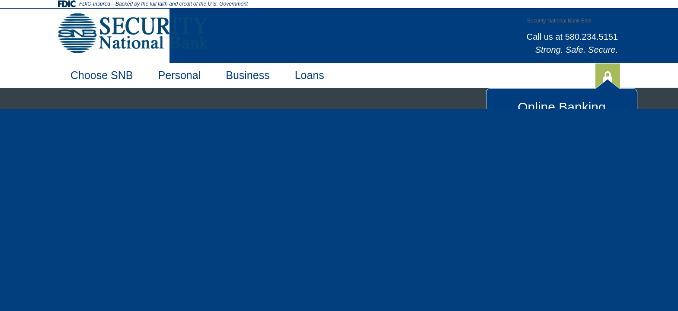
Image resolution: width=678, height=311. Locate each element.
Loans (309, 75)
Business (247, 75)
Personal (179, 75)
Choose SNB (101, 75)
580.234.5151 (591, 36)
